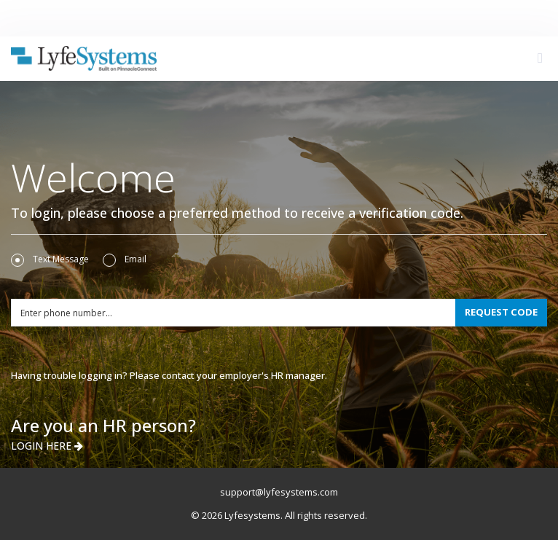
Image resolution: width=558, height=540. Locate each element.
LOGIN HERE (47, 446)
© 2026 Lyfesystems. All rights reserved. (279, 515)
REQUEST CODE (501, 311)
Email (124, 259)
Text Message (50, 259)
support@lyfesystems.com (279, 491)
